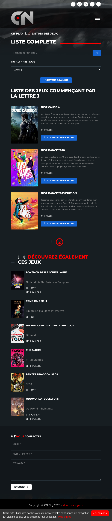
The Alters (33, 350)
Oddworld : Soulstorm (42, 399)
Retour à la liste (56, 80)
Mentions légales (73, 505)
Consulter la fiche (59, 137)
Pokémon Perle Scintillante (46, 272)
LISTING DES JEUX (45, 33)
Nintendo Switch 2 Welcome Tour (50, 325)
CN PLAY (17, 33)
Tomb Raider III (36, 301)
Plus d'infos (64, 516)
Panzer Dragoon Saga (42, 374)
